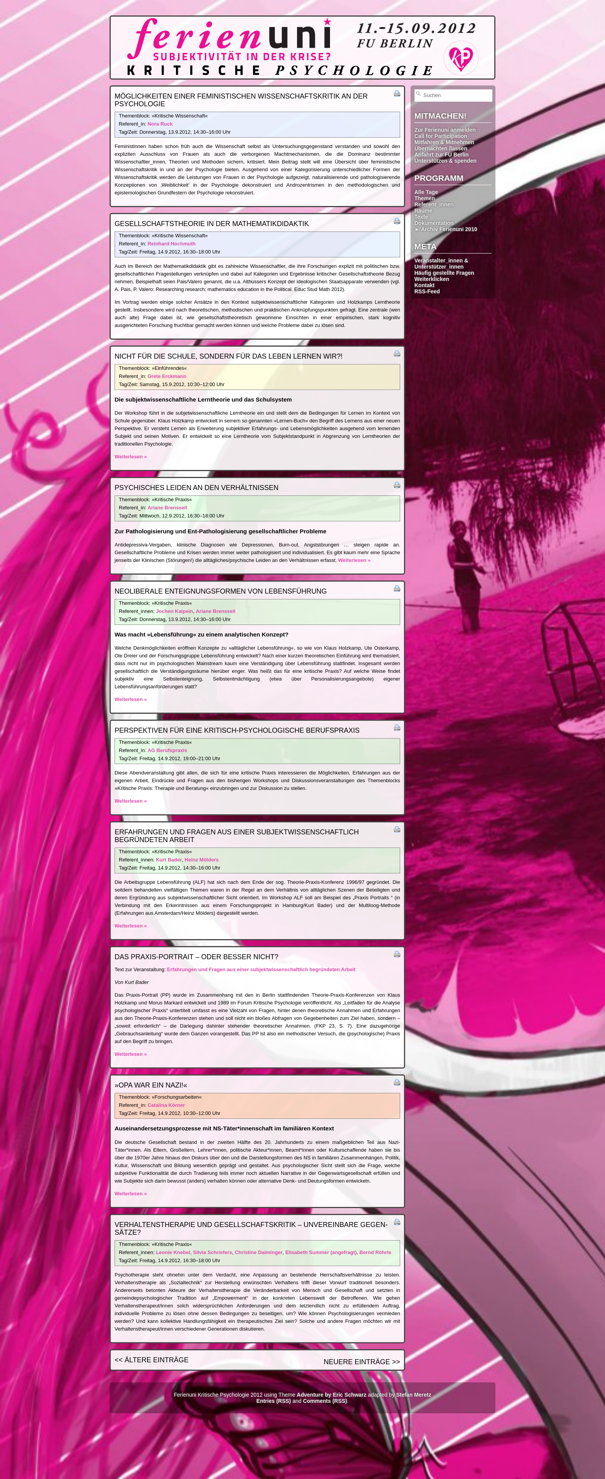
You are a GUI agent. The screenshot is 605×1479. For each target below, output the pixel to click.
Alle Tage (426, 192)
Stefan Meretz (413, 1395)
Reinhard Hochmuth (171, 244)
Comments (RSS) (325, 1401)
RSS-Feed (427, 291)
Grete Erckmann (166, 376)
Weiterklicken (431, 279)
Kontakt (424, 285)
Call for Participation (440, 136)
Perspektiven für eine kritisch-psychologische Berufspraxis (237, 730)
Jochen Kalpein (174, 611)
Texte (421, 217)
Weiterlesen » (131, 457)
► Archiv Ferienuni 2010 (445, 229)
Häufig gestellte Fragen (444, 273)
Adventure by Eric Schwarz (332, 1395)
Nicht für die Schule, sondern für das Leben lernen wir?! (229, 356)
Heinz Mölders (202, 860)
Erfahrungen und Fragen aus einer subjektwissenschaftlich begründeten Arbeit (261, 969)
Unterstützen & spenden (445, 161)
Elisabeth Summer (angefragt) (321, 1252)
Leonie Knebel (173, 1252)
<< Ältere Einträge (152, 1360)
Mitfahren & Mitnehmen (444, 142)
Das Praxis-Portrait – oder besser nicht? (196, 957)
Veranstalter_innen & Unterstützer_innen (441, 263)
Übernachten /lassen (440, 148)
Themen (424, 198)
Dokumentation (434, 223)
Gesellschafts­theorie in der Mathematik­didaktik (212, 224)
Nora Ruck (159, 124)
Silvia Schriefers (212, 1252)
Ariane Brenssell (167, 508)
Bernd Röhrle (375, 1252)
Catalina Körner (166, 1105)
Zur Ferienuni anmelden (445, 130)
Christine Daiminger (259, 1252)
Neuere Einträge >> (362, 1362)
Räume (423, 211)
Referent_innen (434, 204)
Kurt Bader (169, 860)
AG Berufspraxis (167, 750)
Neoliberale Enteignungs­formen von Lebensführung (221, 591)
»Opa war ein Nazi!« (151, 1085)
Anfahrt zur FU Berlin (441, 154)
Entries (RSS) (274, 1401)
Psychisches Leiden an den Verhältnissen (197, 488)
